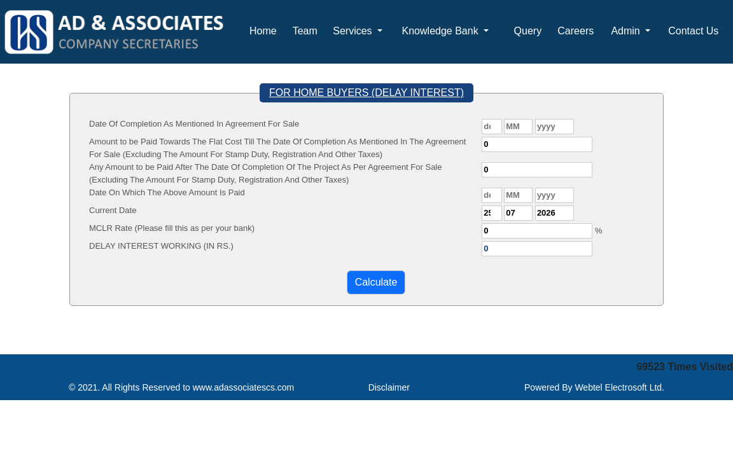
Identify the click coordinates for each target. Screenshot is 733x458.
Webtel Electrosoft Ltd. (619, 387)
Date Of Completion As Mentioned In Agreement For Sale (194, 123)
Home (263, 30)
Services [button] (354, 30)
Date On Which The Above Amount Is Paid (167, 192)
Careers (575, 30)
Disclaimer (389, 387)
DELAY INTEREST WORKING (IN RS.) (161, 246)
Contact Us (693, 30)
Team (305, 30)
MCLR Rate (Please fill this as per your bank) (172, 228)
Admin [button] (627, 30)
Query (528, 30)
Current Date (112, 210)
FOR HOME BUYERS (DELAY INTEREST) (366, 92)
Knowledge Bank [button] (442, 30)
